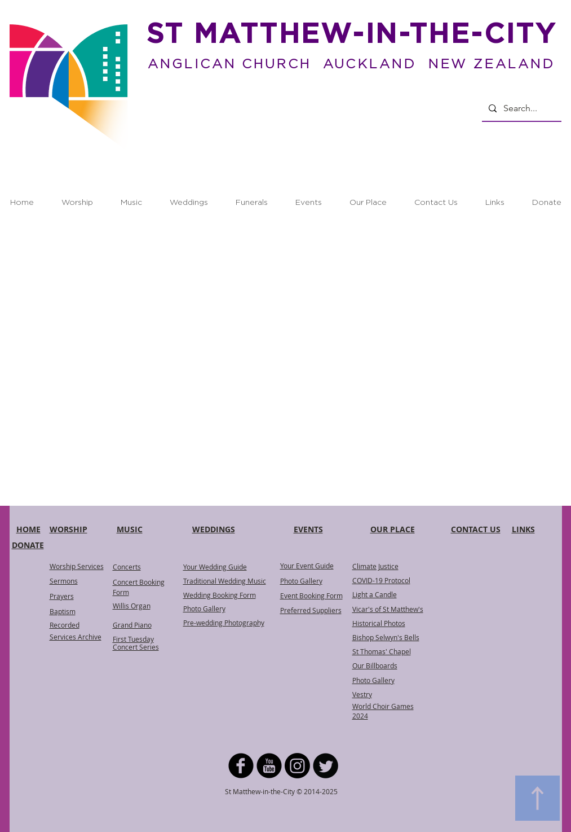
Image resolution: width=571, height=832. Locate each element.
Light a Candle (374, 594)
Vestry (362, 694)
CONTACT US (476, 529)
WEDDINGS (213, 529)
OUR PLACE (392, 529)
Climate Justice (375, 566)
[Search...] (520, 108)
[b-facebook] (241, 765)
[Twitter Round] (325, 765)
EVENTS (308, 529)
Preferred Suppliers (311, 610)
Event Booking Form (311, 595)
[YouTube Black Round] (269, 765)
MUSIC (130, 529)
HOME (28, 529)
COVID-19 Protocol (381, 580)
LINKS (523, 529)
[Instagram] (297, 765)
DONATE (28, 545)
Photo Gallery (301, 580)
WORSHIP (68, 529)
